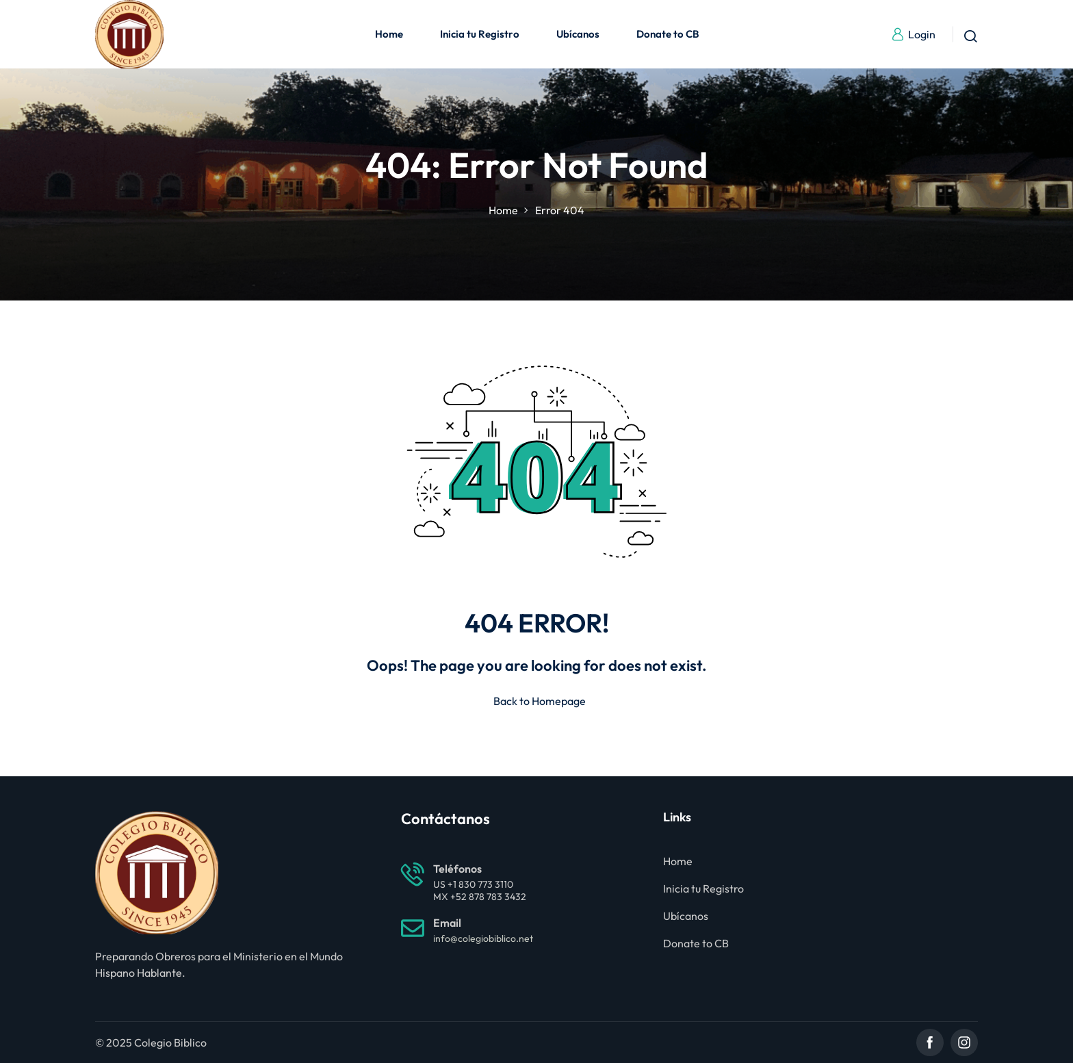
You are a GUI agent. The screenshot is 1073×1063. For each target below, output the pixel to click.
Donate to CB (667, 33)
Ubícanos (577, 33)
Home (389, 33)
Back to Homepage (537, 701)
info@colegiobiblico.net (483, 938)
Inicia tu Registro (479, 33)
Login (913, 34)
